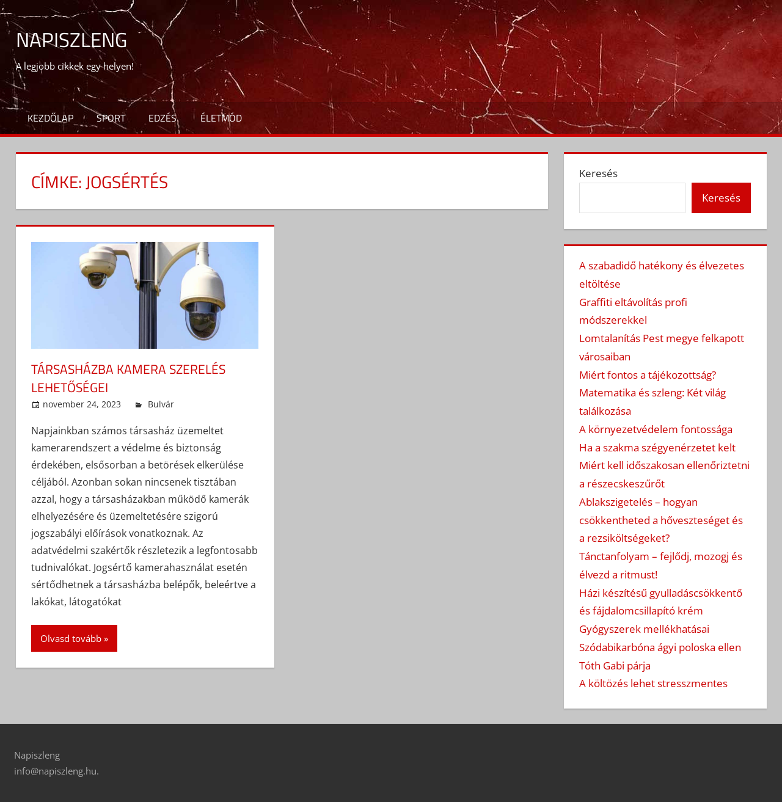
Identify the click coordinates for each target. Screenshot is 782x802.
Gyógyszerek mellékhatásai (644, 629)
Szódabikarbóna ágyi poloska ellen (660, 647)
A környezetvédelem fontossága (656, 429)
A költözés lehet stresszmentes (653, 683)
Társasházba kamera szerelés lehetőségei (132, 378)
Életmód (221, 118)
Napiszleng (76, 39)
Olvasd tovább (70, 638)
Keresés (598, 173)
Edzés (162, 118)
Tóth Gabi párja (615, 665)
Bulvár (161, 404)
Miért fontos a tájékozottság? (647, 375)
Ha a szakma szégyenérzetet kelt (657, 447)
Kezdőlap (50, 118)
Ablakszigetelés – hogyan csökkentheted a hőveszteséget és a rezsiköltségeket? (661, 520)
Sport (111, 118)
